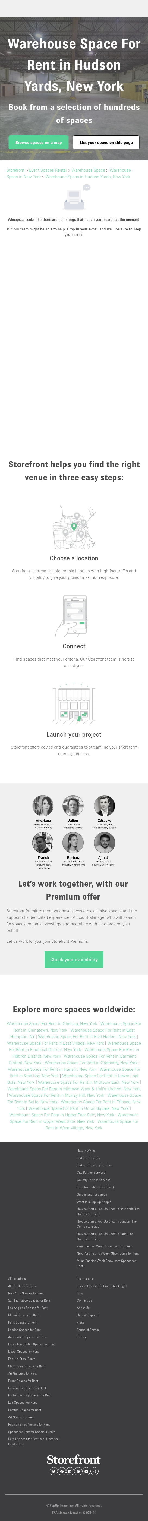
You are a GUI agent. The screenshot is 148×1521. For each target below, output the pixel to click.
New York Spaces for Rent (26, 1293)
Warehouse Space (88, 170)
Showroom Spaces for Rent (26, 1366)
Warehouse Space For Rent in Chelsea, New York (52, 1023)
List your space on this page (106, 142)
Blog (80, 1293)
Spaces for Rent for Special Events (31, 1432)
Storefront (15, 170)
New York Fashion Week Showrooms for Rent (108, 1253)
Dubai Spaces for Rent (23, 1351)
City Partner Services (91, 1172)
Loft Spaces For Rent (22, 1402)
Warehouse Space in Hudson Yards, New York (87, 176)
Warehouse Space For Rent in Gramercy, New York (91, 1062)
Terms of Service (88, 1329)
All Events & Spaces (22, 1286)
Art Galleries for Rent (22, 1373)
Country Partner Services (94, 1179)
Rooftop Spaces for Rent (24, 1410)
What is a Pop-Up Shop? (94, 1201)
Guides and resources (92, 1194)
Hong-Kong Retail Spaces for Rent (31, 1344)
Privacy (81, 1337)
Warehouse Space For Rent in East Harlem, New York (87, 1036)
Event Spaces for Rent (23, 1380)
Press (80, 1322)
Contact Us (84, 1300)
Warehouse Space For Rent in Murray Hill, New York (56, 1095)
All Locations (17, 1278)
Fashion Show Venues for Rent (29, 1424)
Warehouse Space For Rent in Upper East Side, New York (61, 1114)
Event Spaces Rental (48, 170)
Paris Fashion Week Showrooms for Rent (105, 1246)
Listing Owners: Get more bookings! (102, 1286)
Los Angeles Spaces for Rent (28, 1307)
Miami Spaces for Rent (23, 1315)
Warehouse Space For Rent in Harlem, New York (52, 1069)
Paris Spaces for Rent (22, 1322)
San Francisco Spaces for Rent (29, 1300)
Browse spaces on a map (38, 142)
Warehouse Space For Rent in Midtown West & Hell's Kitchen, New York (74, 1088)
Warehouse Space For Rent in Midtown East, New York (88, 1082)
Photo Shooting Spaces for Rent (29, 1395)
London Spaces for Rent (24, 1329)
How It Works (86, 1150)
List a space (85, 1278)
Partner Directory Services (94, 1165)
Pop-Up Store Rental (22, 1358)
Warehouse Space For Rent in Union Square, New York (78, 1108)
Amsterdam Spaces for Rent (27, 1337)
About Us (83, 1307)
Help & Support (88, 1315)
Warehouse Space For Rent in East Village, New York (55, 1043)
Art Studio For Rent (21, 1417)
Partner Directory (88, 1158)
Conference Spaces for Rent (27, 1388)
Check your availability (74, 959)
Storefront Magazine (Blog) (95, 1187)
